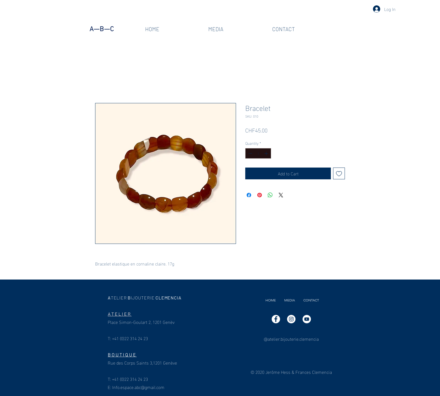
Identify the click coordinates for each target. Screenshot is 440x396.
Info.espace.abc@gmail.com (138, 387)
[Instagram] (291, 319)
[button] (216, 29)
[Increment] (266, 153)
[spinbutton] (258, 153)
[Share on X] (281, 195)
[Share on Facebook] (249, 195)
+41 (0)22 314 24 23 (130, 338)
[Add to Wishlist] (339, 173)
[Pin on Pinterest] (259, 195)
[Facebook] (276, 319)
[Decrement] (249, 153)
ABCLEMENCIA (145, 297)
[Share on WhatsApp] (270, 195)
